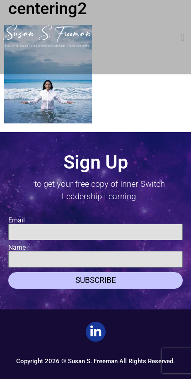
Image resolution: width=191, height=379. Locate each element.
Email (16, 220)
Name (17, 247)
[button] (182, 37)
